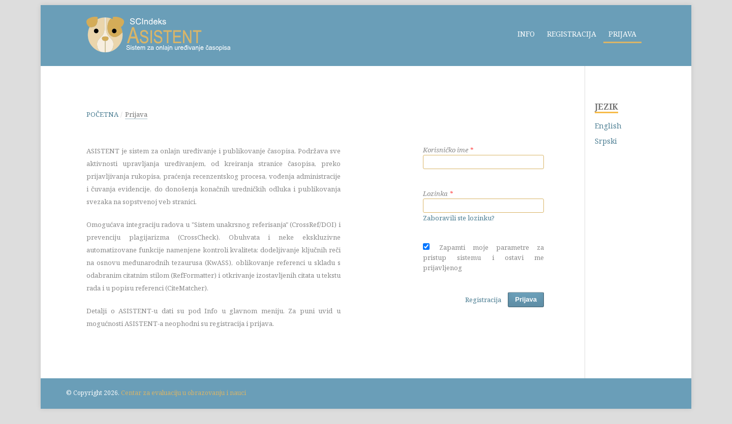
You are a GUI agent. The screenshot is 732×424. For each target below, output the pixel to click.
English (608, 126)
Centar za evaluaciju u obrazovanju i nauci (183, 392)
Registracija (571, 34)
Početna (102, 114)
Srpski (606, 141)
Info (526, 34)
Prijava (622, 34)
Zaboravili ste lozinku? (459, 217)
